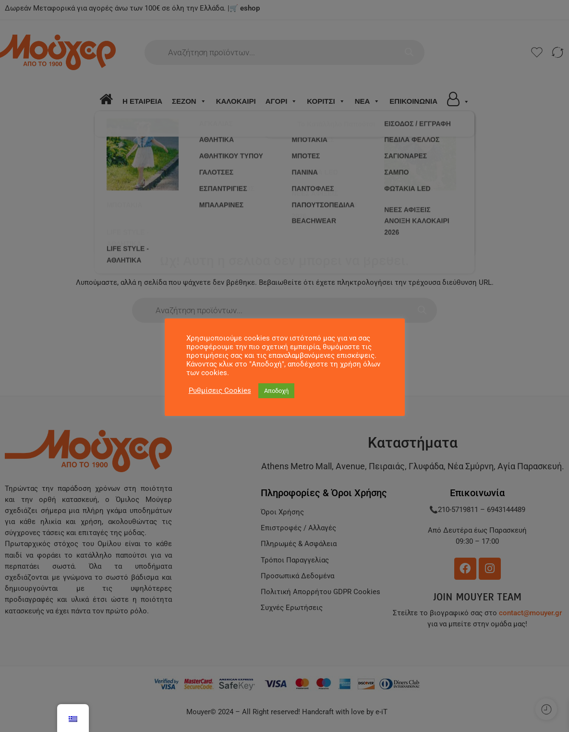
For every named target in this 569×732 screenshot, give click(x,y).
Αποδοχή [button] (276, 390)
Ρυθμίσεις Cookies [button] (220, 390)
